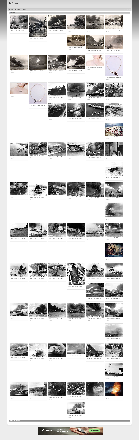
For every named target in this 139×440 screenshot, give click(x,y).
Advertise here (127, 9)
